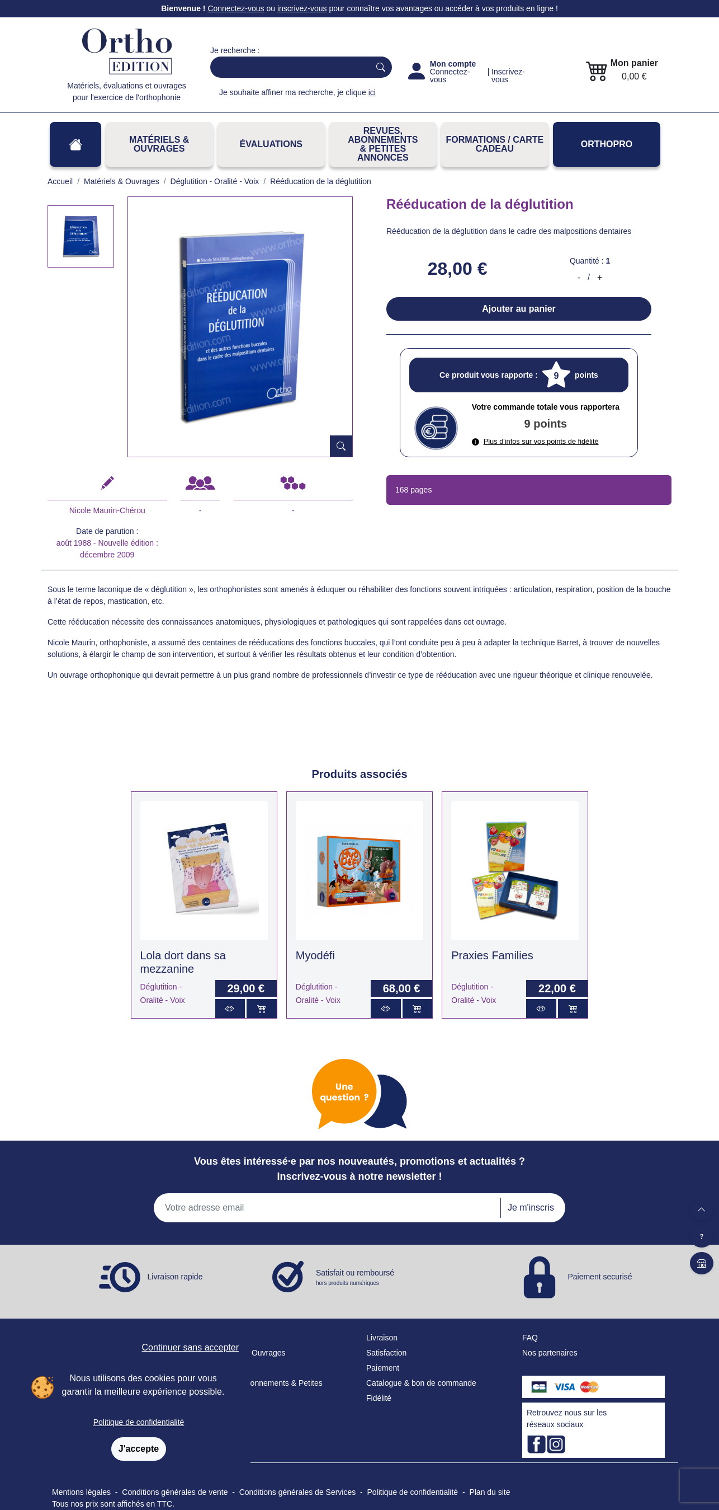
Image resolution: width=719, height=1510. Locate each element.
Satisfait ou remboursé (355, 1277)
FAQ (530, 1337)
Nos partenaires (550, 1352)
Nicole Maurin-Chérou (107, 510)
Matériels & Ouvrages (159, 144)
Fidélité (378, 1398)
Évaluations (271, 144)
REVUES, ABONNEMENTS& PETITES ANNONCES (383, 144)
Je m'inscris (531, 1207)
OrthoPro (606, 144)
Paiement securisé (599, 1276)
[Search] (287, 67)
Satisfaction (386, 1352)
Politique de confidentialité (139, 1422)
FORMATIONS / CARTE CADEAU (494, 144)
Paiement (382, 1367)
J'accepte (139, 1448)
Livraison (382, 1337)
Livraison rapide (175, 1276)
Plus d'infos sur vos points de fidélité (535, 441)
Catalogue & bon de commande (421, 1382)
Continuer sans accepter (190, 1347)
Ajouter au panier (519, 308)
